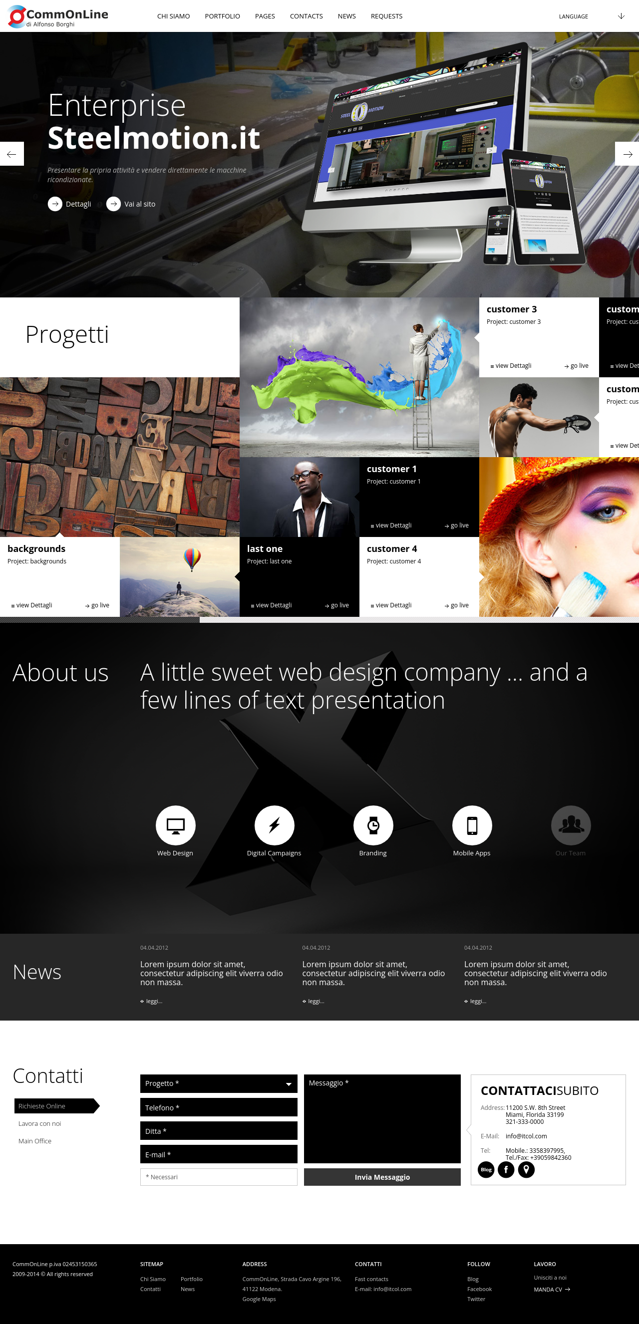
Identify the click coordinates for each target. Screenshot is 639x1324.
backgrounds (36, 548)
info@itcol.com (392, 1289)
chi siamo (173, 15)
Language (573, 16)
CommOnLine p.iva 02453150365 (54, 1264)
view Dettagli (34, 605)
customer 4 (392, 548)
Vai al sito (139, 204)
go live (100, 605)
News (347, 15)
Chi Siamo (153, 1279)
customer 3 (512, 309)
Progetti (67, 333)
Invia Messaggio (382, 1177)
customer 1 (392, 469)
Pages (265, 15)
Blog (569, 1089)
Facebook (589, 1089)
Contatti (47, 1075)
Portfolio (222, 15)
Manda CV (548, 1289)
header (75, 16)
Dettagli (78, 204)
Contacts (306, 15)
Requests (386, 15)
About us (60, 672)
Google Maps (259, 1299)
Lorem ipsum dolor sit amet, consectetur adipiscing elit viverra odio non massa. (215, 983)
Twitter (476, 1299)
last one (265, 548)
